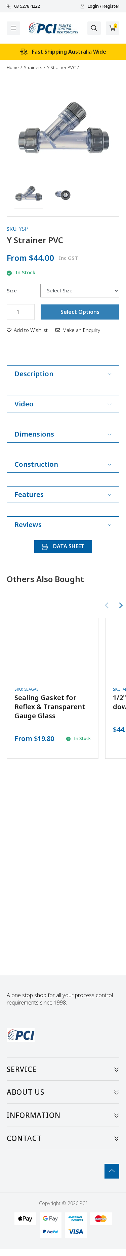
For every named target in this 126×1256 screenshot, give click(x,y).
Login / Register (99, 6)
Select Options (79, 312)
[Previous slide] (107, 605)
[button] (28, 194)
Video (63, 403)
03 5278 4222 (23, 6)
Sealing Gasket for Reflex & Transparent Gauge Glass (49, 706)
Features (63, 494)
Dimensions (63, 434)
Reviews (63, 524)
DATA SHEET (63, 546)
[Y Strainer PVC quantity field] (21, 312)
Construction (63, 464)
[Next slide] (120, 605)
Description (63, 373)
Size (12, 290)
